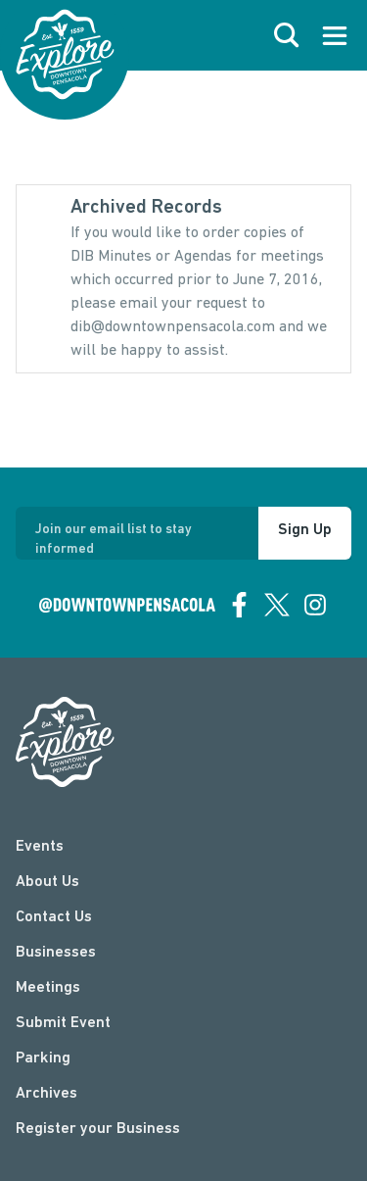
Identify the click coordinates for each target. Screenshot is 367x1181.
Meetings (48, 988)
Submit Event (63, 1023)
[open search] (286, 35)
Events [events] (40, 847)
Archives (46, 1094)
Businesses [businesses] (56, 952)
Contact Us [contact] (54, 917)
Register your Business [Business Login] (98, 1129)
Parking (43, 1058)
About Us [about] (47, 882)
